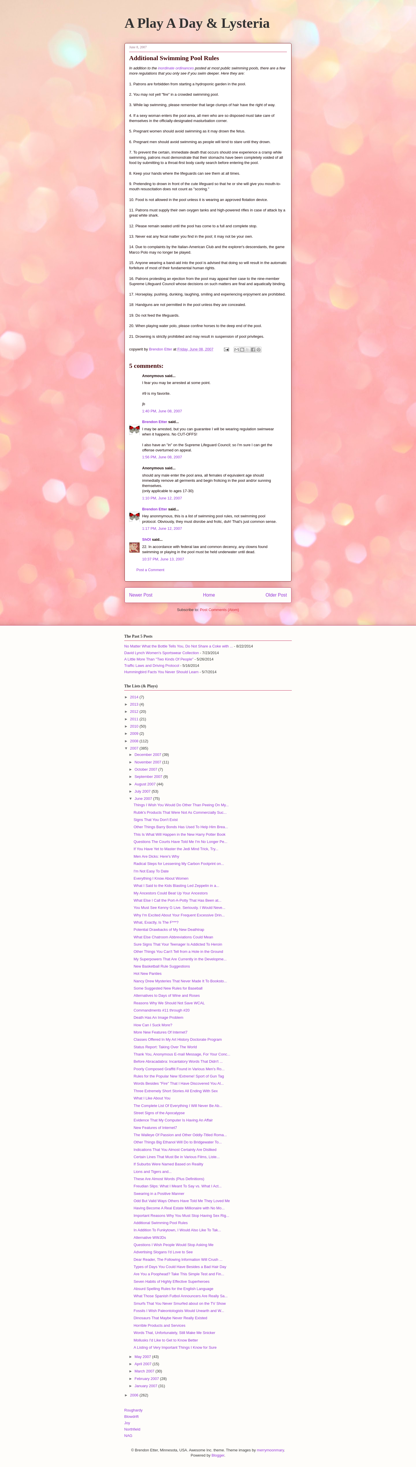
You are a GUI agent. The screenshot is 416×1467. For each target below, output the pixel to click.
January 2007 (146, 1386)
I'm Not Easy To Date (150, 871)
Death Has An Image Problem (158, 1017)
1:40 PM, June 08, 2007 (162, 411)
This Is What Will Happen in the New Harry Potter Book (179, 834)
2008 (135, 741)
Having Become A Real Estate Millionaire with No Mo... (178, 1208)
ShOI (146, 539)
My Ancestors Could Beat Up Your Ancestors (170, 893)
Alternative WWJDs (149, 1237)
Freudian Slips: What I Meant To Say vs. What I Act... (177, 1186)
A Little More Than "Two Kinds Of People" (159, 659)
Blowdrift (131, 1416)
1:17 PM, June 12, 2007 (162, 528)
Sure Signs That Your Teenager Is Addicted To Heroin (177, 944)
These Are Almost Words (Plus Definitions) (168, 1179)
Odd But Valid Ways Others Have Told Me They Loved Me (181, 1201)
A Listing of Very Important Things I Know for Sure (174, 1347)
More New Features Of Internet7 (160, 1032)
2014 (135, 697)
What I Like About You (151, 1098)
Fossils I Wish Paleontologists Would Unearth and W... (178, 1311)
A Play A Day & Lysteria (197, 23)
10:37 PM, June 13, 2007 (163, 559)
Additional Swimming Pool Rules (160, 1223)
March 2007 (145, 1371)
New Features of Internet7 (155, 1127)
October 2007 (146, 769)
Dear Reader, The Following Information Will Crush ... (177, 1259)
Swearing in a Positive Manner (158, 1193)
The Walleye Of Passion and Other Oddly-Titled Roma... (180, 1135)
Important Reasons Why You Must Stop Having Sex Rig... (181, 1215)
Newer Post (141, 595)
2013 (135, 704)
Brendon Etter (154, 422)
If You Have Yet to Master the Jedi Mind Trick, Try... (175, 849)
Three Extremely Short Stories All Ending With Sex (175, 1091)
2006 (135, 1395)
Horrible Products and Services (159, 1325)
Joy (127, 1423)
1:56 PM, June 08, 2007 (162, 457)
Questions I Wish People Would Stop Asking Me (173, 1245)
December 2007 (148, 754)
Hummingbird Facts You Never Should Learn (161, 672)
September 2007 (149, 776)
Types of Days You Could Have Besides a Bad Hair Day (179, 1267)
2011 (135, 719)
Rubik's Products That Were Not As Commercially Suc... (179, 812)
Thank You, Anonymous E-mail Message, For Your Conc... (181, 1054)
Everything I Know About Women (160, 878)
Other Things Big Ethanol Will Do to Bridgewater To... (177, 1142)
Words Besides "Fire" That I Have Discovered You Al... (178, 1083)
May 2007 (143, 1357)
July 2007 (143, 791)
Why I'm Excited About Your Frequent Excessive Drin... (178, 915)
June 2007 (144, 798)
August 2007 (146, 784)
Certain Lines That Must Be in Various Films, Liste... (176, 1157)
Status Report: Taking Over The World (165, 1047)
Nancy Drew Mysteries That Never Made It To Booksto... (180, 981)
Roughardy (133, 1410)
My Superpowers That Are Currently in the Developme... (179, 959)
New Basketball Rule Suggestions (161, 966)
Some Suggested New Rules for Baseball (167, 988)
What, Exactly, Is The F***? (156, 922)
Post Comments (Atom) (219, 610)
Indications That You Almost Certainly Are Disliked (174, 1149)
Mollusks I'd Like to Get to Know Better (165, 1340)
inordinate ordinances (176, 68)
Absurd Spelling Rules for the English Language (173, 1289)
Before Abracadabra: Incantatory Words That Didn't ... (177, 1061)
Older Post (276, 595)
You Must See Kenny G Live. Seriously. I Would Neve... (179, 907)
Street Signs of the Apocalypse (159, 1113)
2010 (135, 726)
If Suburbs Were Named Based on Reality (168, 1164)
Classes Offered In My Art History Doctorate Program (177, 1039)
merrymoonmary (270, 1450)
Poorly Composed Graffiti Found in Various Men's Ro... (178, 1069)
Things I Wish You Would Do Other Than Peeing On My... (181, 805)
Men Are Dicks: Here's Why (156, 856)
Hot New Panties (147, 973)
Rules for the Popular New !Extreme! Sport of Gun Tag (178, 1076)
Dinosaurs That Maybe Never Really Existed (170, 1318)
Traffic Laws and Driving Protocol (151, 665)
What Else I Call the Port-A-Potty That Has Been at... (177, 900)
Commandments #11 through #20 (161, 1010)
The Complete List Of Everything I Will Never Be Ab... (177, 1106)
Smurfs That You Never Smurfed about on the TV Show (179, 1303)
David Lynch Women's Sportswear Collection (161, 653)
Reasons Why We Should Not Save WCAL (169, 1003)
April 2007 (144, 1364)
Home (209, 595)
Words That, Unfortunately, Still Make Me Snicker (174, 1333)
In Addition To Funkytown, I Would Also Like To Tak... (177, 1230)
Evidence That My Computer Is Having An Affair (173, 1120)
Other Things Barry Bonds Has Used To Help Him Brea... (180, 827)
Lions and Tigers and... (152, 1171)
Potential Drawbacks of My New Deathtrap (168, 929)
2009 (135, 733)
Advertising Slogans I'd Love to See (163, 1252)
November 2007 (148, 762)
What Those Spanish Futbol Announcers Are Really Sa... (180, 1296)
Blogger (217, 1455)
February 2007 (147, 1378)
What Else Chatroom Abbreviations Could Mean (173, 937)
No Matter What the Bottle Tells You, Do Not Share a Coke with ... (178, 646)
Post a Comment (150, 570)
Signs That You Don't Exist (155, 820)
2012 (135, 711)
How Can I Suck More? (152, 1025)
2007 (135, 748)
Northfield (132, 1429)
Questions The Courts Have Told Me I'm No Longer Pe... (180, 841)
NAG (128, 1435)
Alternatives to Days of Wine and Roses (166, 995)
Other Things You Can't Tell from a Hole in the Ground (178, 951)
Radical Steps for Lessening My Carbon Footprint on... (178, 863)
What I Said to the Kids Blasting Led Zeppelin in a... (176, 885)
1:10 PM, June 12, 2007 (162, 498)
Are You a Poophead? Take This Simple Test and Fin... (178, 1274)
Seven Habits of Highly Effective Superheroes (171, 1281)
